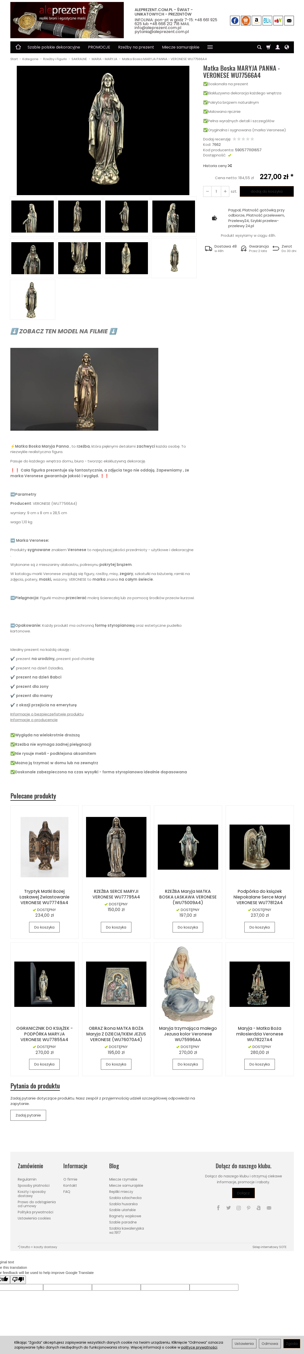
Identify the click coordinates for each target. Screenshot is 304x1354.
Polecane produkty (33, 795)
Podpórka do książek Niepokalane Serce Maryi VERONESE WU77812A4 (259, 897)
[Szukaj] (259, 47)
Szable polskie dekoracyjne (54, 47)
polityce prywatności (199, 1347)
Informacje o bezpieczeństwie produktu (47, 714)
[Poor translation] (18, 1279)
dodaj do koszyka (267, 191)
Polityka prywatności (35, 1212)
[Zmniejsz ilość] (225, 191)
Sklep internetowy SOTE (269, 1247)
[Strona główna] (67, 20)
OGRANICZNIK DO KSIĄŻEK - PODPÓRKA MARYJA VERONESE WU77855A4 (44, 1034)
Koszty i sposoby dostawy (32, 1193)
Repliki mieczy (121, 1191)
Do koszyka (44, 927)
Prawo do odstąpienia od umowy (37, 1204)
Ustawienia (244, 1343)
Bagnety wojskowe (125, 1216)
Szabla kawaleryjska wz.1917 (126, 1230)
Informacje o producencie (34, 719)
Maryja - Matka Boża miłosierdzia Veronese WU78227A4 (259, 1034)
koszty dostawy (45, 1247)
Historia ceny (217, 165)
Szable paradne (123, 1222)
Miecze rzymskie (123, 1179)
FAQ (66, 1191)
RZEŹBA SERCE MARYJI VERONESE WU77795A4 (116, 894)
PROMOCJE (99, 47)
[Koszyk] (268, 47)
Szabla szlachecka (125, 1197)
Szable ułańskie (122, 1209)
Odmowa (270, 1343)
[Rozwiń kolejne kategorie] (210, 47)
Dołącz (243, 1193)
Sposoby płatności (34, 1185)
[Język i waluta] (286, 47)
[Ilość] (216, 191)
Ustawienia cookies (34, 1218)
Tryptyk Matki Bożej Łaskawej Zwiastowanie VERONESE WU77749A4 (44, 897)
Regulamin (27, 1179)
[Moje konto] (277, 47)
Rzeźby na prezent (136, 47)
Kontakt (70, 1185)
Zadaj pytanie (28, 1115)
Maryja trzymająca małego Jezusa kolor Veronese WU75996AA (188, 1034)
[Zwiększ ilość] (207, 191)
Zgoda (292, 1343)
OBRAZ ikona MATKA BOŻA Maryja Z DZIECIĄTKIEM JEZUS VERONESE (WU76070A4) (116, 1034)
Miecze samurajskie (180, 47)
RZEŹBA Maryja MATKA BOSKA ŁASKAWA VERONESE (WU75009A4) (188, 897)
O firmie (70, 1179)
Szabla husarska (123, 1204)
